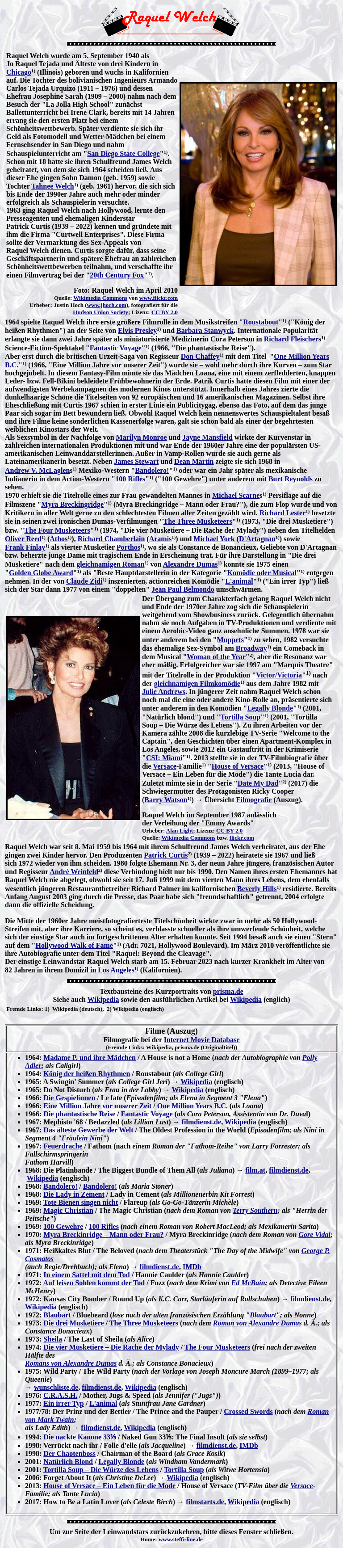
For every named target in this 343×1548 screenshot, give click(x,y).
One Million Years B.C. (192, 1106)
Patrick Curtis (166, 855)
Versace (164, 766)
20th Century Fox (117, 275)
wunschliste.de (56, 1387)
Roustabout (260, 322)
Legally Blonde (270, 708)
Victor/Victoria (279, 675)
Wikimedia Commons (100, 297)
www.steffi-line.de (181, 1539)
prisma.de (228, 991)
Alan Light (179, 830)
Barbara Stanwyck (205, 330)
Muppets (230, 640)
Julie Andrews (163, 691)
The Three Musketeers (197, 521)
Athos (58, 539)
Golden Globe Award (41, 572)
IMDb (192, 1266)
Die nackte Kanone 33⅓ (79, 1437)
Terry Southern (255, 1210)
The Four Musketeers (57, 530)
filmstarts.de (205, 1502)
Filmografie (254, 799)
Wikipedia (103, 999)
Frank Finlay (25, 547)
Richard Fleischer (291, 339)
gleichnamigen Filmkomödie (197, 683)
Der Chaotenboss (69, 1453)
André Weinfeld (74, 871)
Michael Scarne (235, 495)
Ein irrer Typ (63, 1403)
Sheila (52, 1339)
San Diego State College (123, 153)
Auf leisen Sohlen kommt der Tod (94, 1283)
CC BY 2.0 (164, 312)
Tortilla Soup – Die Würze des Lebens (101, 1469)
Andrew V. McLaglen (37, 470)
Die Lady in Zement (73, 1194)
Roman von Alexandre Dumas (257, 1323)
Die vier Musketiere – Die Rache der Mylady (111, 1347)
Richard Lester (282, 513)
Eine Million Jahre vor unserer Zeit (97, 1106)
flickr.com (242, 837)
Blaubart (57, 1315)
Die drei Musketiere (73, 1323)
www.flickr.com (158, 297)
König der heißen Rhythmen (86, 1073)
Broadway (251, 648)
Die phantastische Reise (79, 1114)
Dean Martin (193, 461)
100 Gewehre (63, 1226)
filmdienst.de (201, 1122)
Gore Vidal (314, 1234)
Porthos (128, 547)
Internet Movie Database (202, 1039)
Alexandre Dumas (190, 564)
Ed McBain (248, 1283)
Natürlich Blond (68, 1461)
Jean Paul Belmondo (182, 589)
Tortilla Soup (241, 717)
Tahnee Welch (52, 186)
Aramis (160, 539)
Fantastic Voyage (116, 348)
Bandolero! (152, 470)
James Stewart (136, 461)
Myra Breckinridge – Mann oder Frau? (103, 1234)
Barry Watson (165, 799)
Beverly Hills (256, 888)
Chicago (18, 72)
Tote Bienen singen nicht (80, 1202)
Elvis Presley (137, 330)
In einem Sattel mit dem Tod (86, 1275)
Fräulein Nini (82, 1138)
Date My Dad (258, 783)
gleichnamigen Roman (110, 564)
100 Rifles (130, 479)
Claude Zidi (84, 581)
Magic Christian (68, 1210)
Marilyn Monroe (141, 437)
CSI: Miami (164, 757)
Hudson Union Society (100, 312)
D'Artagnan (257, 539)
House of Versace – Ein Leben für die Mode (109, 1485)
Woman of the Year (216, 656)
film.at (255, 1170)
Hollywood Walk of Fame (74, 945)
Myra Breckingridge (72, 504)
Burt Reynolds (290, 479)
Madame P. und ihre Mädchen (89, 1057)
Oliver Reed (23, 539)
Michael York (213, 539)
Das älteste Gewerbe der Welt (88, 1130)
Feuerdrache (62, 1146)
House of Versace (238, 766)
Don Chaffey (200, 356)
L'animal (239, 581)
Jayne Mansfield (207, 437)
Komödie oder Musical (262, 572)
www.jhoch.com (106, 305)
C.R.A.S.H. (60, 1395)
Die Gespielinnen (69, 1098)
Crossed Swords (248, 1411)
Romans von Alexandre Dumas (71, 1363)
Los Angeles (116, 970)
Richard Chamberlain (111, 539)
